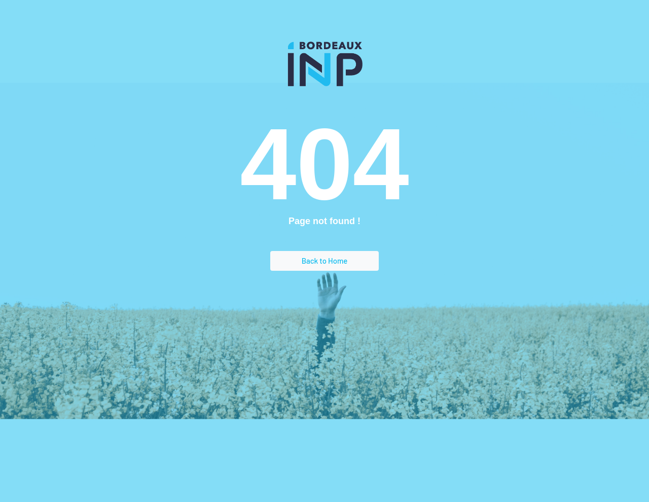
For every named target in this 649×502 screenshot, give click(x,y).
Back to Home (325, 260)
